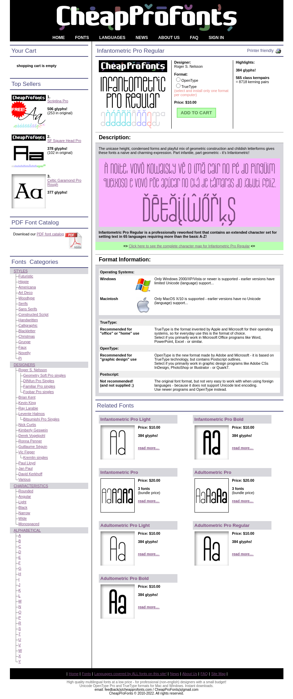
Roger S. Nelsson (32, 370)
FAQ (204, 674)
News (174, 674)
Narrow (24, 513)
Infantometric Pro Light (126, 419)
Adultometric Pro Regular (222, 525)
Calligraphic (28, 325)
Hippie (23, 282)
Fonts (86, 674)
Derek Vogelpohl (31, 435)
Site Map (218, 674)
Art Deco (25, 292)
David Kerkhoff (30, 474)
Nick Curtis (27, 425)
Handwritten (28, 320)
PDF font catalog (50, 234)
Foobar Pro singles (38, 392)
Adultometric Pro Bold (125, 578)
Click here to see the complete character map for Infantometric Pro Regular (189, 246)
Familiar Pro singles (39, 386)
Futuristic (25, 276)
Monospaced (28, 524)
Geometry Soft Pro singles (44, 375)
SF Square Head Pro (64, 141)
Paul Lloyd (27, 463)
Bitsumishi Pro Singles (41, 419)
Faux (22, 347)
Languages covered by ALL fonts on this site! (130, 674)
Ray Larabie (28, 408)
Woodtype (26, 298)
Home (73, 674)
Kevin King (27, 403)
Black (22, 507)
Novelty (24, 353)
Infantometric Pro (119, 472)
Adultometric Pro (213, 472)
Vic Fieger (26, 452)
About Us (189, 674)
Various (24, 479)
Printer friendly (264, 50)
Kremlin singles (35, 457)
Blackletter (27, 331)
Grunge (24, 342)
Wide (22, 518)
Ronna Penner (30, 441)
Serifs (23, 303)
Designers (24, 365)
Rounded (25, 491)
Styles (21, 271)
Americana (27, 287)
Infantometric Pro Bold (219, 419)
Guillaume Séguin (32, 446)
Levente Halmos (31, 414)
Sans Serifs (27, 309)
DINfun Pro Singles (38, 381)
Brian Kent (27, 397)
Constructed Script (33, 314)
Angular (24, 496)
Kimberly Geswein (33, 430)
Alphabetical (27, 530)
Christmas (26, 336)
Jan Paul (25, 468)
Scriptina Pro (58, 101)
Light (22, 502)
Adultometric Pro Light (125, 525)
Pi (20, 358)
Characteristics (31, 486)
